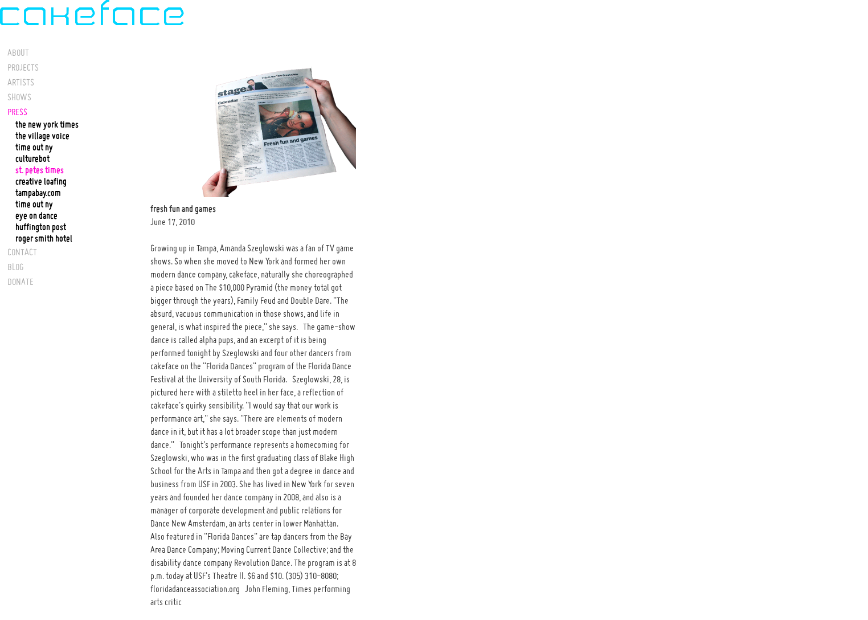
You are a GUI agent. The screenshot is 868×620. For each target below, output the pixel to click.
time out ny (34, 147)
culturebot (32, 159)
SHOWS (19, 97)
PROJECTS (23, 67)
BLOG (15, 266)
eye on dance (36, 216)
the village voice (42, 136)
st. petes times (39, 170)
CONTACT (22, 252)
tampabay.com (38, 193)
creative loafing (41, 181)
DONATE (20, 281)
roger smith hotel (43, 238)
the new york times (47, 124)
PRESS (17, 111)
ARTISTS (20, 82)
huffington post (40, 227)
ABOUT (18, 52)
